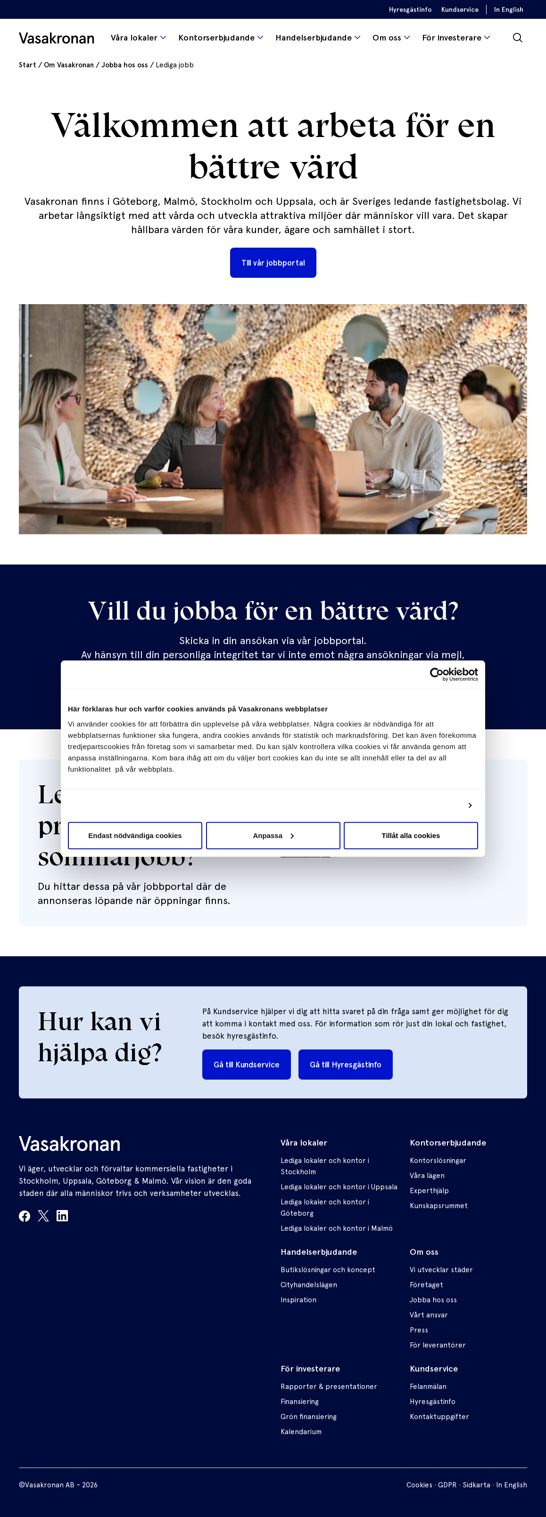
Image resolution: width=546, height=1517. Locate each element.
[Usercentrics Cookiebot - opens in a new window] (437, 675)
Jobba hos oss (124, 65)
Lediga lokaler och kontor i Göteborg (325, 1208)
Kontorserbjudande (216, 37)
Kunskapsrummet (439, 1206)
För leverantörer (438, 1345)
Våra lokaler (134, 37)
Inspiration (298, 1300)
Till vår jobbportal (273, 262)
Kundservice (460, 9)
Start (27, 65)
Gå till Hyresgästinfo (345, 1064)
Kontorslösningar (438, 1160)
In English (508, 9)
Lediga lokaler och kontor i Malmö (337, 1228)
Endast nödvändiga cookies (135, 835)
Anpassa (273, 835)
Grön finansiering (309, 1416)
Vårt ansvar (429, 1315)
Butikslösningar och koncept (328, 1270)
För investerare (451, 37)
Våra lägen (427, 1175)
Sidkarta (476, 1485)
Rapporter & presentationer (329, 1386)
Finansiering (300, 1401)
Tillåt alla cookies (411, 835)
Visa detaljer (439, 805)
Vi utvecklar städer (441, 1270)
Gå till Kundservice (247, 1064)
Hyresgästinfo (410, 9)
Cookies (419, 1485)
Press (419, 1330)
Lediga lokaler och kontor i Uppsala (339, 1187)
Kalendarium (301, 1432)
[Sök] (517, 37)
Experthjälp (429, 1190)
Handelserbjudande (313, 37)
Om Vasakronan (69, 65)
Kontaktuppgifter (439, 1416)
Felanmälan (428, 1386)
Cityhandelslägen (309, 1285)
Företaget (426, 1285)
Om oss (386, 37)
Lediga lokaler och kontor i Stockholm (325, 1166)
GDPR (447, 1485)
